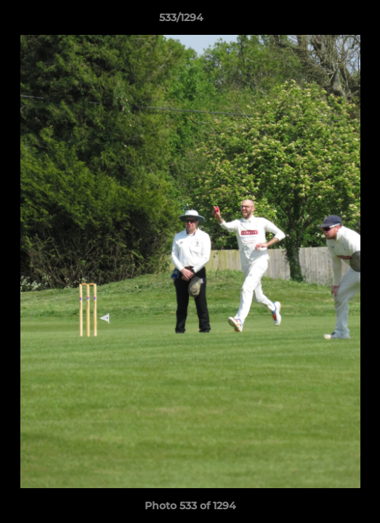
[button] (327, 21)
